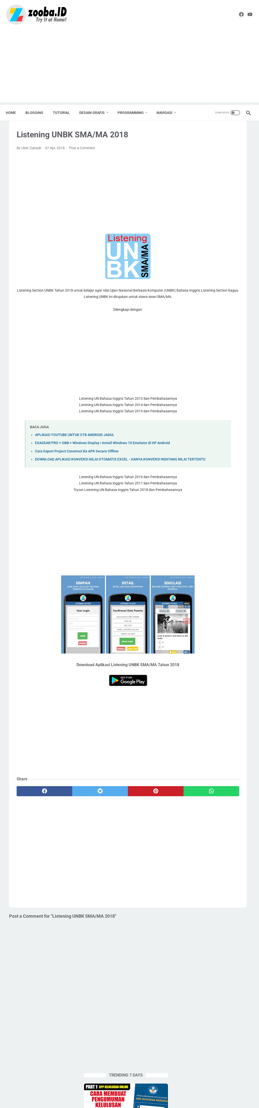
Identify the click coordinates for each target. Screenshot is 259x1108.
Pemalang (215, 476)
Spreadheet (225, 523)
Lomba (225, 466)
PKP (193, 485)
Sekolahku (198, 504)
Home (14, 111)
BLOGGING (38, 111)
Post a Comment (82, 155)
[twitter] (71, 816)
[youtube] (244, 13)
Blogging (221, 428)
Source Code (200, 523)
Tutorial (238, 533)
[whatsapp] (144, 816)
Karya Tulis (216, 456)
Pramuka (221, 495)
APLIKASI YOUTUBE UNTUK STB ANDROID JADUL (74, 448)
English (196, 456)
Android (196, 418)
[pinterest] (107, 816)
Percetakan (238, 476)
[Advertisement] (129, 65)
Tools (194, 533)
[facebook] (232, 13)
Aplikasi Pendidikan (224, 418)
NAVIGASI (168, 111)
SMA (241, 504)
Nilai (240, 466)
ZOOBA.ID (129, 1100)
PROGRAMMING (134, 111)
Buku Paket (199, 437)
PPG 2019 (211, 485)
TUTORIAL (64, 111)
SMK (194, 514)
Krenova (237, 456)
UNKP (232, 543)
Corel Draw (222, 437)
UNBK (195, 543)
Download (215, 447)
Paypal (195, 476)
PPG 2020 (233, 485)
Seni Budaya (222, 504)
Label (194, 466)
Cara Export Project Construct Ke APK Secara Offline (77, 470)
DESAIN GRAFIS (95, 111)
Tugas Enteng (215, 533)
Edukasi (235, 447)
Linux (209, 466)
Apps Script (199, 428)
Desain (195, 447)
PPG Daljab (199, 495)
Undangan (214, 543)
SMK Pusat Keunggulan (222, 514)
